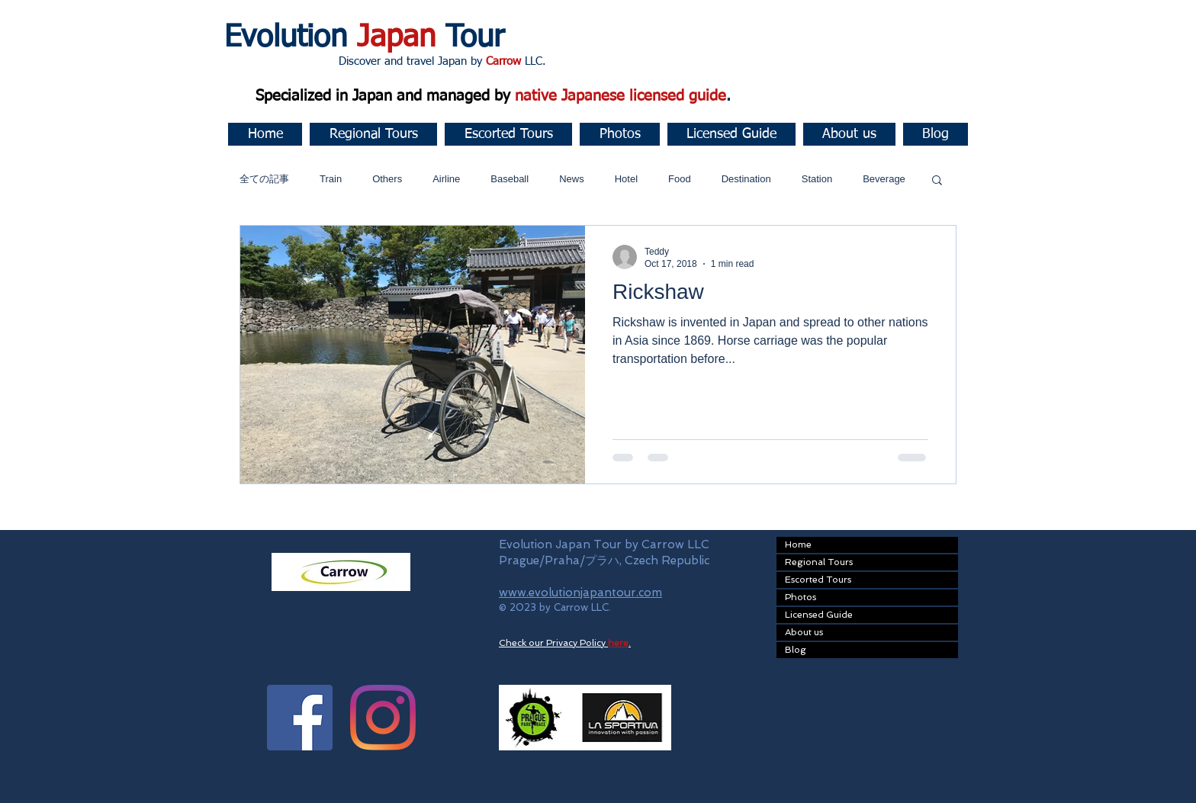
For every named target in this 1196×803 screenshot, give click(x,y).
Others (387, 179)
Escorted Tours (818, 579)
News (571, 179)
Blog (795, 649)
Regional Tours (819, 562)
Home (798, 544)
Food (679, 179)
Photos (800, 597)
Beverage (884, 179)
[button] (373, 134)
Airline (446, 179)
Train (331, 179)
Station (817, 179)
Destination (746, 179)
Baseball (509, 179)
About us (804, 632)
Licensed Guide (819, 614)
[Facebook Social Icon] (300, 717)
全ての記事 (264, 179)
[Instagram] (383, 717)
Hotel (626, 179)
